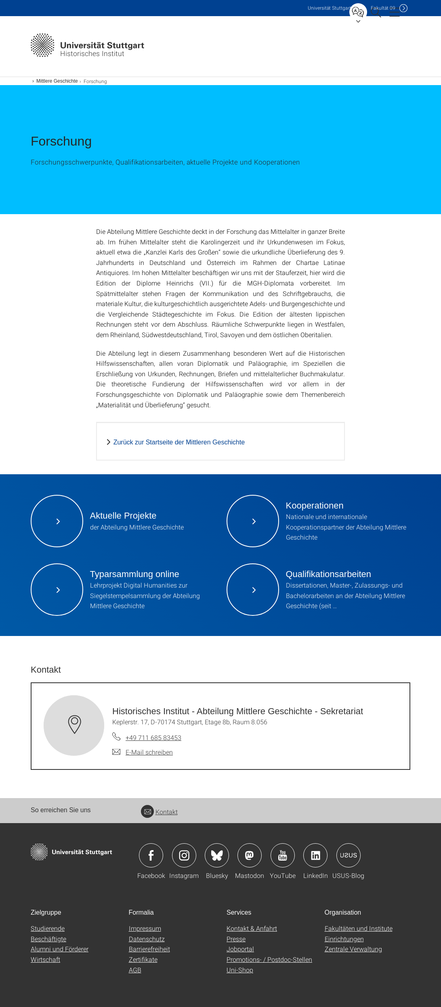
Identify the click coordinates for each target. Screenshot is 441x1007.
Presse (236, 938)
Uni (329, 8)
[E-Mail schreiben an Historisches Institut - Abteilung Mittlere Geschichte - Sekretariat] (142, 752)
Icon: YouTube (283, 855)
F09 (383, 8)
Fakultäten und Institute (359, 928)
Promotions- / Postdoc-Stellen (269, 959)
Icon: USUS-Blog (348, 855)
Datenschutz (147, 938)
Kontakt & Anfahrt (252, 928)
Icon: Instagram (184, 855)
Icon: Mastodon (249, 855)
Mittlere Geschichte (57, 81)
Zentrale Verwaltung (353, 948)
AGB (135, 969)
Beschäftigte (48, 938)
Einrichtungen (344, 938)
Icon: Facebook (151, 855)
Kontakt (159, 811)
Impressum (145, 928)
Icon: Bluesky (217, 855)
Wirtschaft (45, 959)
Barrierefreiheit (149, 948)
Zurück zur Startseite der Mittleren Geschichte (179, 442)
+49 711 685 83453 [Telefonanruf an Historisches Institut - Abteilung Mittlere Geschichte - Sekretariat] (153, 737)
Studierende (48, 928)
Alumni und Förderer (59, 948)
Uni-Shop (240, 969)
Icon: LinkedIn (315, 855)
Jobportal (240, 948)
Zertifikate (143, 959)
